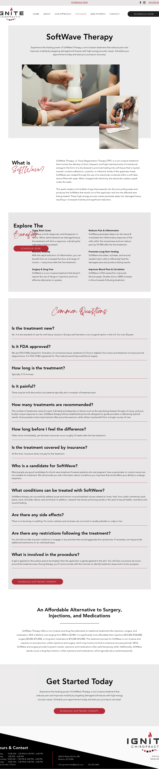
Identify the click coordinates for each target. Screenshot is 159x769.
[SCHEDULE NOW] (31, 248)
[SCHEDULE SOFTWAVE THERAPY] (37, 582)
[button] (47, 14)
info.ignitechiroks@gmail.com (71, 764)
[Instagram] (144, 2)
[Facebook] (140, 2)
